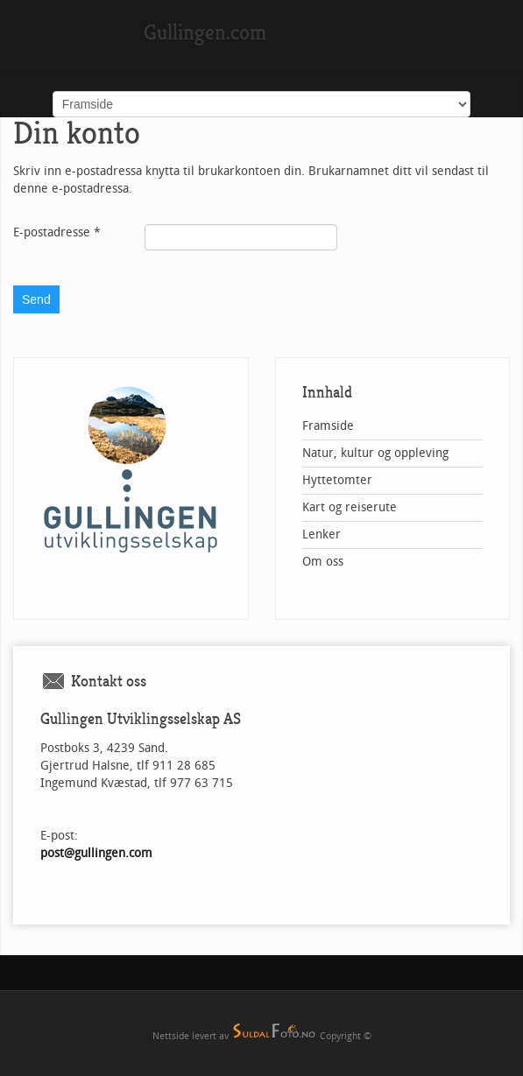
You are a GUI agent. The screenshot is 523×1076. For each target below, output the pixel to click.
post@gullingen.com (96, 853)
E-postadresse (57, 232)
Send (36, 299)
